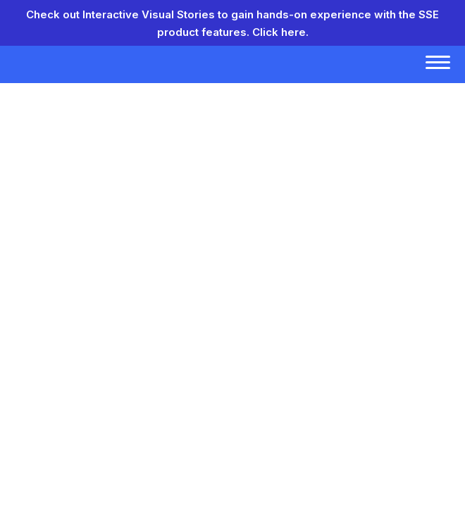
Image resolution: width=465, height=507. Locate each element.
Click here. (280, 32)
